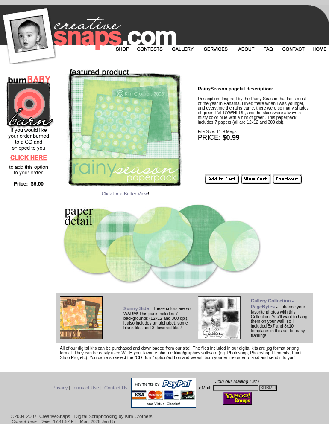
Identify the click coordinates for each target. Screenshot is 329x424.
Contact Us (115, 387)
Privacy (60, 387)
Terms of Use (85, 387)
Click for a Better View (125, 193)
